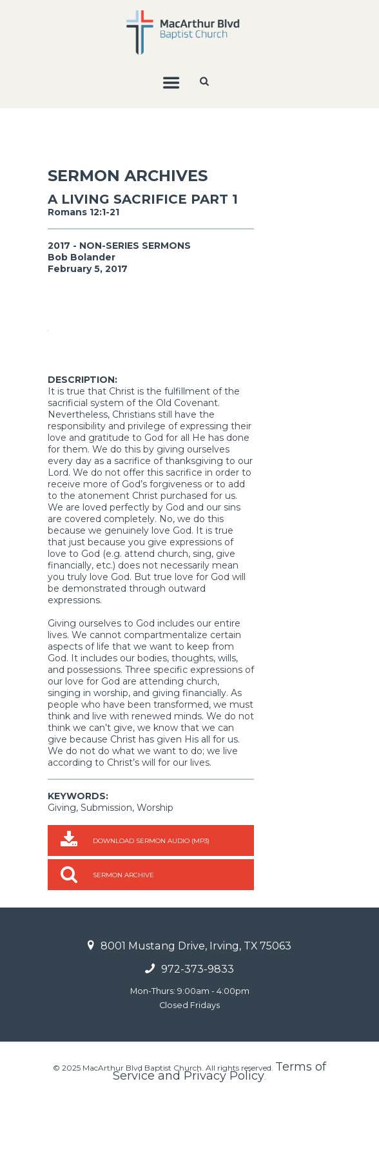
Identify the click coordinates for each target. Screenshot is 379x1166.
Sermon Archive (123, 938)
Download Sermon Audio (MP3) (151, 904)
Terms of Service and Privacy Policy (219, 1134)
